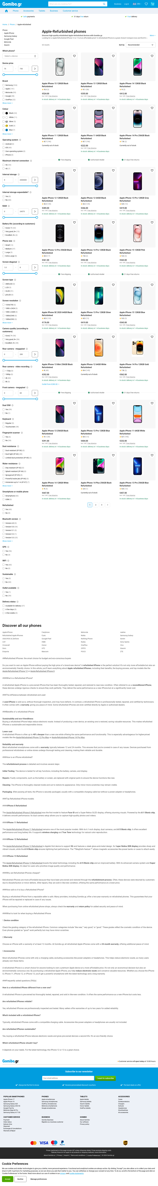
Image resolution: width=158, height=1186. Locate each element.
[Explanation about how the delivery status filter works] (18, 602)
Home (4, 24)
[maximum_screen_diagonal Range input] (23, 267)
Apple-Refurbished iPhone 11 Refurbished (24, 829)
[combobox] (77, 4)
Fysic (44, 635)
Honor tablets (84, 1106)
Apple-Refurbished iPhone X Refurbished (23, 812)
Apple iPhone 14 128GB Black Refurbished (133, 85)
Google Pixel (8, 39)
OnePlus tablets (85, 1108)
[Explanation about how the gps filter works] (8, 547)
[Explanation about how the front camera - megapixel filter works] (27, 388)
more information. (101, 1152)
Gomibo (83, 1117)
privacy (63, 1173)
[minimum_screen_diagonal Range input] (7, 267)
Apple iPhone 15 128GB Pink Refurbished (132, 251)
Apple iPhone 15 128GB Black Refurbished (55, 85)
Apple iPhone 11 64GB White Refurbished (132, 432)
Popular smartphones (13, 1097)
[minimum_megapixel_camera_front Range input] (7, 393)
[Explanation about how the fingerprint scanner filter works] (22, 433)
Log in (126, 4)
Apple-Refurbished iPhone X (42, 671)
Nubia (83, 642)
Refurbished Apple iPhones (12, 635)
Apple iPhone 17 (8, 1099)
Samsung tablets (85, 1101)
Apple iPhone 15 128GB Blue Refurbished (132, 313)
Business (117, 4)
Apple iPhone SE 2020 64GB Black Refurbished (57, 313)
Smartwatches (123, 1110)
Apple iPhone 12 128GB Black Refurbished (55, 199)
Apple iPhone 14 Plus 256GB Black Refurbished (96, 484)
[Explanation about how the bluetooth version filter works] (20, 519)
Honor (44, 645)
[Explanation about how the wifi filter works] (8, 561)
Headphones (122, 1108)
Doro (4, 648)
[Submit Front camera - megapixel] (35, 393)
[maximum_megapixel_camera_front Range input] (23, 393)
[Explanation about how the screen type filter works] (15, 280)
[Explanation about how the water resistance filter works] (19, 464)
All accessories (123, 1112)
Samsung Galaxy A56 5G (11, 1106)
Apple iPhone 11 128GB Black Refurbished (55, 137)
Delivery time (7, 1124)
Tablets (42, 11)
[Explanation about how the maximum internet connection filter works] (31, 161)
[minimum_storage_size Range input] (7, 180)
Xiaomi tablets (85, 1104)
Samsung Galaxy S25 (10, 1104)
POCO (83, 652)
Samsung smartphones (49, 1101)
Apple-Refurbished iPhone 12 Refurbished (24, 846)
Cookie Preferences (93, 1155)
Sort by (121, 45)
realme (122, 632)
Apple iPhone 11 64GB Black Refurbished (93, 137)
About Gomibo (85, 1120)
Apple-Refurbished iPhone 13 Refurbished (24, 863)
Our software (84, 1122)
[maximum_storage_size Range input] (23, 180)
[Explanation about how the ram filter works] (9, 206)
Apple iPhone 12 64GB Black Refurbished (93, 199)
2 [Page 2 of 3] (95, 505)
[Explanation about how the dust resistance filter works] (18, 446)
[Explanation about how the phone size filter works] (14, 241)
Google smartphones (49, 1108)
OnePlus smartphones (49, 1104)
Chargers (121, 1104)
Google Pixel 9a (8, 1108)
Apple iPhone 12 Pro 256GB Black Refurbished (57, 251)
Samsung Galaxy (10, 36)
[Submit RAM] (35, 211)
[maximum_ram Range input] (23, 211)
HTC (43, 648)
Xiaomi (6, 45)
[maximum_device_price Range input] (23, 69)
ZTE (121, 652)
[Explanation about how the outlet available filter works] (18, 588)
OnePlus (84, 645)
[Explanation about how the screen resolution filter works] (20, 301)
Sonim (122, 639)
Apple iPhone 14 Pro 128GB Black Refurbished (96, 251)
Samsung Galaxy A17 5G (11, 1112)
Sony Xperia (124, 642)
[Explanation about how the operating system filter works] (20, 140)
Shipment (6, 1126)
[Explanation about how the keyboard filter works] (13, 419)
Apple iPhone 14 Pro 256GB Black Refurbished (134, 137)
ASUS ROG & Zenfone (10, 639)
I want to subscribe (105, 1078)
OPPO (83, 648)
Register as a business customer (52, 1122)
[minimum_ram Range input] (7, 211)
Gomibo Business (47, 1120)
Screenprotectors (123, 1101)
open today (139, 1061)
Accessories (28, 11)
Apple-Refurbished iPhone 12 (15, 671)
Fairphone (45, 632)
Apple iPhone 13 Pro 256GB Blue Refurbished (134, 484)
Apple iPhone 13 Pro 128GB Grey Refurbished (134, 199)
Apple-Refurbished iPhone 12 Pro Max (32, 737)
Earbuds (121, 1106)
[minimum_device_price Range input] (7, 69)
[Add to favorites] (74, 56)
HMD (44, 642)
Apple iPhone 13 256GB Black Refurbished (55, 432)
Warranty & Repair (9, 1131)
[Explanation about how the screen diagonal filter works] (19, 262)
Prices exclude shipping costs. (101, 1150)
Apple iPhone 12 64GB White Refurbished (93, 366)
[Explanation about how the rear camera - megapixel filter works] (27, 349)
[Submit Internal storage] (35, 180)
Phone (15, 11)
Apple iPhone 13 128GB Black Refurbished (94, 85)
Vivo (122, 645)
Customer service (70, 11)
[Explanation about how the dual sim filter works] (12, 405)
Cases (120, 1099)
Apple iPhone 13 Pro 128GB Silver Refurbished (96, 313)
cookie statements (76, 1173)
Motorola (7, 42)
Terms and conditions (78, 1155)
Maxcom (45, 652)
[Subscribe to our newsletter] (68, 1078)
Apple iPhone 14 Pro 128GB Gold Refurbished (134, 366)
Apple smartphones (48, 1099)
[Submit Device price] (35, 69)
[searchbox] (75, 3)
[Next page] (107, 504)
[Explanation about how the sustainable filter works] (15, 574)
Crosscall (6, 645)
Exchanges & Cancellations (12, 1128)
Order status (7, 1122)
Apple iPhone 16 (8, 1101)
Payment (6, 1120)
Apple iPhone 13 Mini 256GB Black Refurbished (57, 366)
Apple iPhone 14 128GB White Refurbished (55, 484)
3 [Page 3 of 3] (101, 505)
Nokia (83, 635)
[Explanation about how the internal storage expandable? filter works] (30, 192)
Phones (45, 1097)
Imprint (66, 1155)
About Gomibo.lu (49, 1155)
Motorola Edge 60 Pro (10, 1110)
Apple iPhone (9, 33)
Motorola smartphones (49, 1106)
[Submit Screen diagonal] (35, 267)
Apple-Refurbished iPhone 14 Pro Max (68, 737)
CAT (4, 642)
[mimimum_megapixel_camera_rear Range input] (7, 354)
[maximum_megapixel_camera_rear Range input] (23, 354)
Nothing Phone (86, 639)
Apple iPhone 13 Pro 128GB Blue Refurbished (95, 432)
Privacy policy (84, 1124)
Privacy (59, 1155)
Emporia (5, 652)
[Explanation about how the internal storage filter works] (19, 174)
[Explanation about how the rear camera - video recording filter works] (31, 367)
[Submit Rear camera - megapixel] (35, 354)
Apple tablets (84, 1099)
